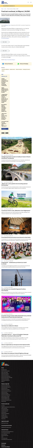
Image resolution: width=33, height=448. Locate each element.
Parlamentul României (4, 418)
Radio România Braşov (9, 72)
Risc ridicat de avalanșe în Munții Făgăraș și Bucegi (16, 336)
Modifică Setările (5, 435)
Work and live (3, 401)
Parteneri (3, 428)
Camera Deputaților (4, 421)
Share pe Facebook (9, 76)
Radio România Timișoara (5, 379)
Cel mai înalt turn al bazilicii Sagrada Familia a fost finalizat (16, 264)
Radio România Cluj (4, 371)
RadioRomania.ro (4, 352)
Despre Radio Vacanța (6, 431)
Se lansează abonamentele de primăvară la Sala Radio (16, 212)
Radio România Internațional (5, 359)
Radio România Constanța (5, 372)
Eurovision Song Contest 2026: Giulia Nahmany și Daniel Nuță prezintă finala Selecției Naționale (16, 291)
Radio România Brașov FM (5, 368)
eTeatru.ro (2, 364)
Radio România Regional (5, 396)
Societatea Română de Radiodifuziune (7, 414)
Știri (2, 138)
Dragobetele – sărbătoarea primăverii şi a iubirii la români (16, 238)
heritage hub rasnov (26, 82)
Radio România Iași (4, 375)
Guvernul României (4, 417)
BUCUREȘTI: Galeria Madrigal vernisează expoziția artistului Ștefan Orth (16, 101)
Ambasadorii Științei (4, 400)
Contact (3, 433)
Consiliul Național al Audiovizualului (6, 422)
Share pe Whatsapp (24, 76)
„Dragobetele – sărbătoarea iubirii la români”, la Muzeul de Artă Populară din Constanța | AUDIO (16, 98)
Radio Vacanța (3, 384)
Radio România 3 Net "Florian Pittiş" (6, 360)
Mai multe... (4, 109)
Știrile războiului (3, 395)
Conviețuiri (3, 388)
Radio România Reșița (4, 376)
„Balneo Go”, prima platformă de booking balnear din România (16, 104)
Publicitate (3, 426)
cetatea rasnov (12, 82)
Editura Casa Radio (4, 391)
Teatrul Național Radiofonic (5, 363)
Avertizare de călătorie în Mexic (16, 309)
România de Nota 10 (4, 399)
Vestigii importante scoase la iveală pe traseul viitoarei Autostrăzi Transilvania (16, 92)
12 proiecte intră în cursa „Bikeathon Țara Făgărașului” (16, 106)
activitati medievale (5, 82)
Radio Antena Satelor (4, 355)
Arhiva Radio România (4, 392)
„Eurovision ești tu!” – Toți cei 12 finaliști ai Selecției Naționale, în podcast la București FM (16, 318)
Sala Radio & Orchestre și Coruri (6, 410)
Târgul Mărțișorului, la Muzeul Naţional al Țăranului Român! (16, 95)
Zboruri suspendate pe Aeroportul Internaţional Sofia (16, 327)
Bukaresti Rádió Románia (5, 380)
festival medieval (19, 82)
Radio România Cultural (5, 356)
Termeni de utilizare (5, 429)
